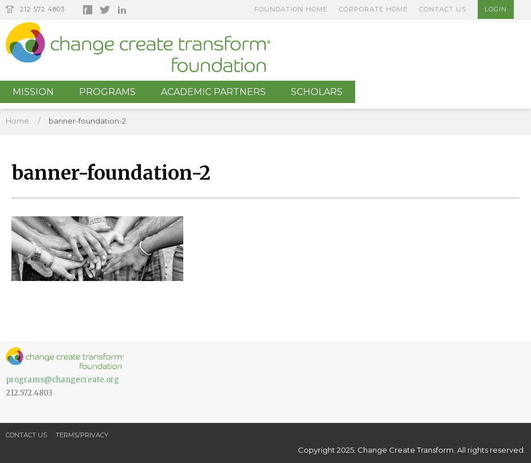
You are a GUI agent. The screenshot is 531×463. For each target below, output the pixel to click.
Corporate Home (373, 9)
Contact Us (442, 9)
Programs (107, 91)
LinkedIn (122, 9)
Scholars (317, 91)
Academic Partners (213, 91)
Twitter (105, 9)
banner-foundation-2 (87, 120)
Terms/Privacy (82, 435)
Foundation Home (291, 9)
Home (17, 120)
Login (496, 9)
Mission (33, 91)
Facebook (87, 9)
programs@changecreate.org (62, 380)
